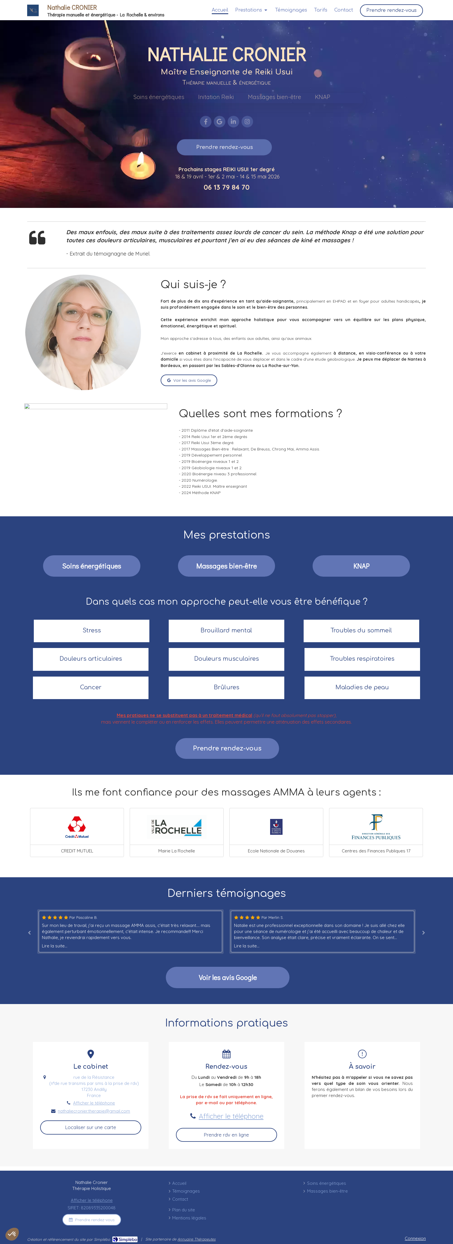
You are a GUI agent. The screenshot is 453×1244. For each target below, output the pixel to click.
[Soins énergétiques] (92, 566)
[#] (361, 566)
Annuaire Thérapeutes (196, 1239)
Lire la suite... (54, 946)
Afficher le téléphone (94, 1103)
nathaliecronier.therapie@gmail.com (94, 1111)
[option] (322, 931)
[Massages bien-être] (227, 566)
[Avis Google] (228, 977)
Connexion (415, 1238)
